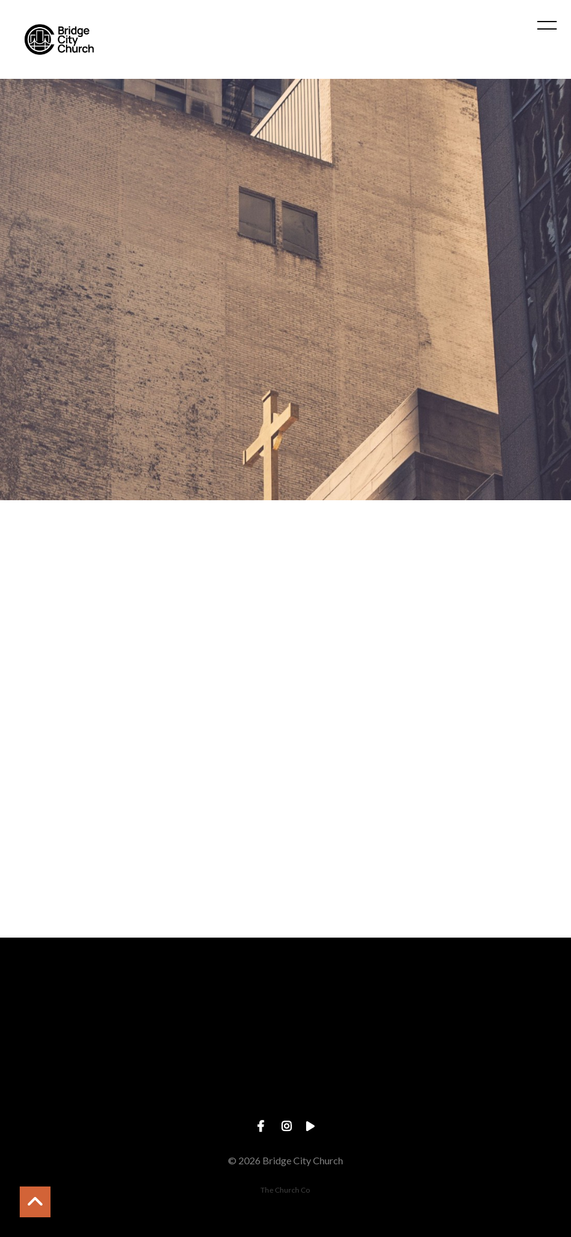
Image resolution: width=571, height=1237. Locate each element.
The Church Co (285, 1189)
